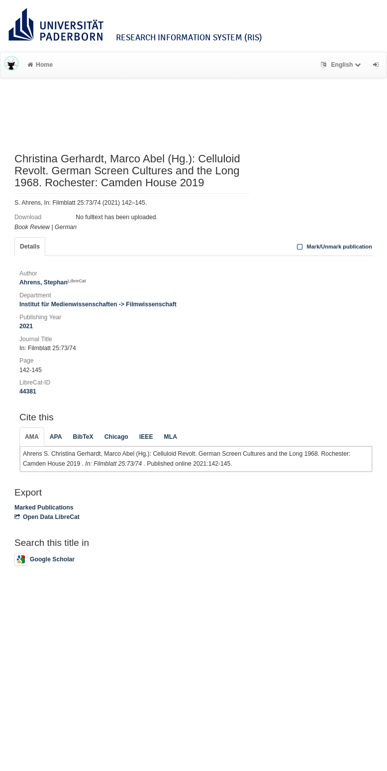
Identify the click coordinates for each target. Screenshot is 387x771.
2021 (26, 326)
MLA (170, 436)
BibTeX (83, 436)
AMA (32, 436)
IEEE (146, 436)
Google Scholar (44, 559)
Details (30, 246)
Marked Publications (44, 507)
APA (56, 436)
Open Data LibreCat (47, 517)
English (342, 64)
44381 (27, 391)
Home (40, 64)
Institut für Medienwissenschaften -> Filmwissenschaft (98, 304)
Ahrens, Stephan (52, 282)
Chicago (116, 436)
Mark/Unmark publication (333, 247)
